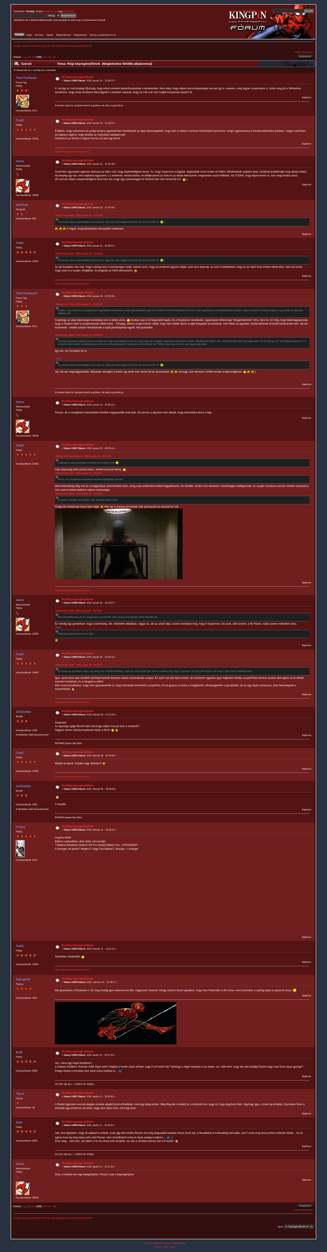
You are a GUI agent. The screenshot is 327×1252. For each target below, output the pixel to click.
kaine (20, 161)
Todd (19, 120)
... (25, 57)
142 (34, 57)
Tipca (20, 1093)
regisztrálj (69, 11)
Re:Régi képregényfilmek (77, 77)
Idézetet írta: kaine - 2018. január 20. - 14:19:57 (79, 665)
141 (29, 57)
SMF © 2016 (163, 1243)
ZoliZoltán (23, 711)
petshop (22, 204)
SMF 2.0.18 (149, 1243)
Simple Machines (178, 1243)
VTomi (21, 827)
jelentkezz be (50, 11)
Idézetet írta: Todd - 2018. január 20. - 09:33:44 (79, 611)
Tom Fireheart (26, 77)
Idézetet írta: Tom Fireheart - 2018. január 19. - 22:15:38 (83, 456)
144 (44, 57)
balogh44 (23, 979)
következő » (307, 52)
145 (49, 57)
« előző (297, 52)
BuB (19, 1052)
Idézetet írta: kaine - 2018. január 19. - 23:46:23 (79, 473)
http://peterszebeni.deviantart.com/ (72, 151)
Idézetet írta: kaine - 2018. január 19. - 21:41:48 (79, 215)
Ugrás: (280, 1226)
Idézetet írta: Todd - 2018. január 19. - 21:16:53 (79, 304)
